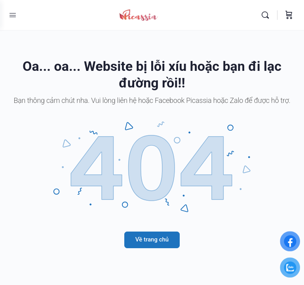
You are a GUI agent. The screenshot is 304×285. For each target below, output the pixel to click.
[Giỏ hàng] (289, 15)
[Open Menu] (12, 15)
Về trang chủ (152, 239)
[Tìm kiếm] (267, 15)
